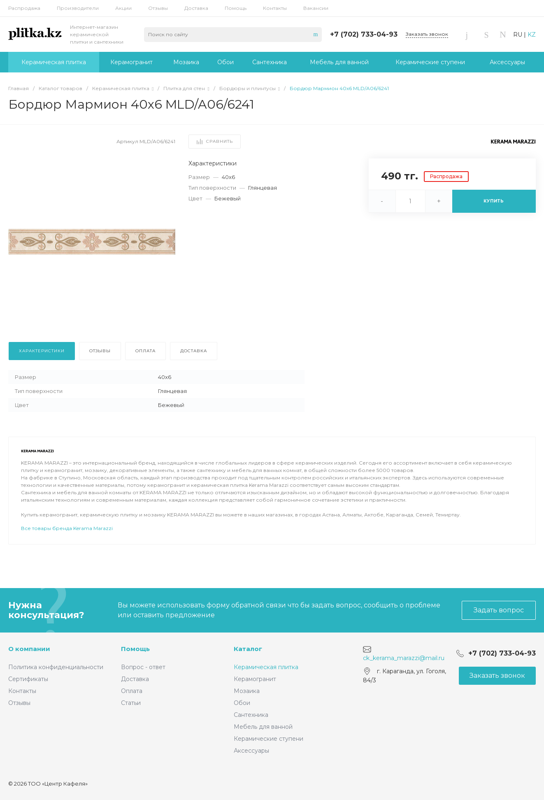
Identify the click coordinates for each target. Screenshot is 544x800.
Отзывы (158, 8)
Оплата (131, 691)
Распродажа (24, 8)
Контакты (275, 8)
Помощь (235, 8)
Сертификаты (28, 679)
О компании (29, 649)
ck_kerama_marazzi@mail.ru (403, 658)
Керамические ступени (268, 738)
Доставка (196, 8)
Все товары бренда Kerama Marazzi (67, 551)
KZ (532, 34)
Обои (242, 703)
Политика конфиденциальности (55, 667)
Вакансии (315, 8)
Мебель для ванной (263, 726)
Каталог (248, 649)
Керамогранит (255, 679)
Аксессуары (251, 750)
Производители (78, 8)
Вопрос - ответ (143, 667)
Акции (123, 8)
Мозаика (247, 691)
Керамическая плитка (266, 667)
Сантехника (251, 715)
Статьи (131, 703)
